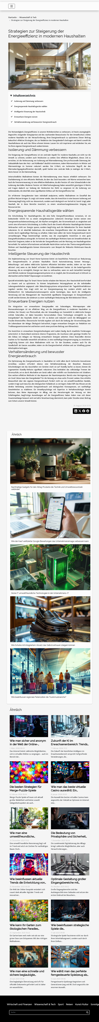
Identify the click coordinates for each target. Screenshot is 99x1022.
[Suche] (49, 1012)
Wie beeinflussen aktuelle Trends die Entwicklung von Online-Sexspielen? (27, 882)
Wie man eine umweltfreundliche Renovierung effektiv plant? (27, 836)
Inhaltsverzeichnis (24, 96)
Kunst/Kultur (81, 1004)
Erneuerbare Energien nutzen (25, 117)
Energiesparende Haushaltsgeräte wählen (30, 106)
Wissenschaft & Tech (27, 17)
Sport (61, 1004)
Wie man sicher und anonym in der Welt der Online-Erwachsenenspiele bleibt (28, 744)
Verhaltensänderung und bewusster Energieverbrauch (35, 122)
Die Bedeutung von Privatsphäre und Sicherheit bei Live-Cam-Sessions (68, 836)
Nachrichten (55, 244)
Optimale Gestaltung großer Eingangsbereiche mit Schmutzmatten (68, 882)
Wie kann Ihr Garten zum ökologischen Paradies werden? (25, 929)
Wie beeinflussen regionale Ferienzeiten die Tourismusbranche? (38, 697)
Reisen (69, 1004)
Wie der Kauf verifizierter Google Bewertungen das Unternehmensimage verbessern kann (50, 541)
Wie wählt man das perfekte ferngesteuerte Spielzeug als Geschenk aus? (69, 975)
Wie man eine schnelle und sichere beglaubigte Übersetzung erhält (27, 975)
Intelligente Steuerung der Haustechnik (29, 111)
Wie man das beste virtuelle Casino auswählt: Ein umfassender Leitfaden (68, 790)
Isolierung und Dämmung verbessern (28, 101)
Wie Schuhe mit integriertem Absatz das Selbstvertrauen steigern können (43, 645)
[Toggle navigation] (11, 6)
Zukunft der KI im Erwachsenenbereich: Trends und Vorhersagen (69, 744)
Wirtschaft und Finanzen (19, 1004)
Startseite (12, 17)
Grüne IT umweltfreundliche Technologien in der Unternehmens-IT (40, 593)
